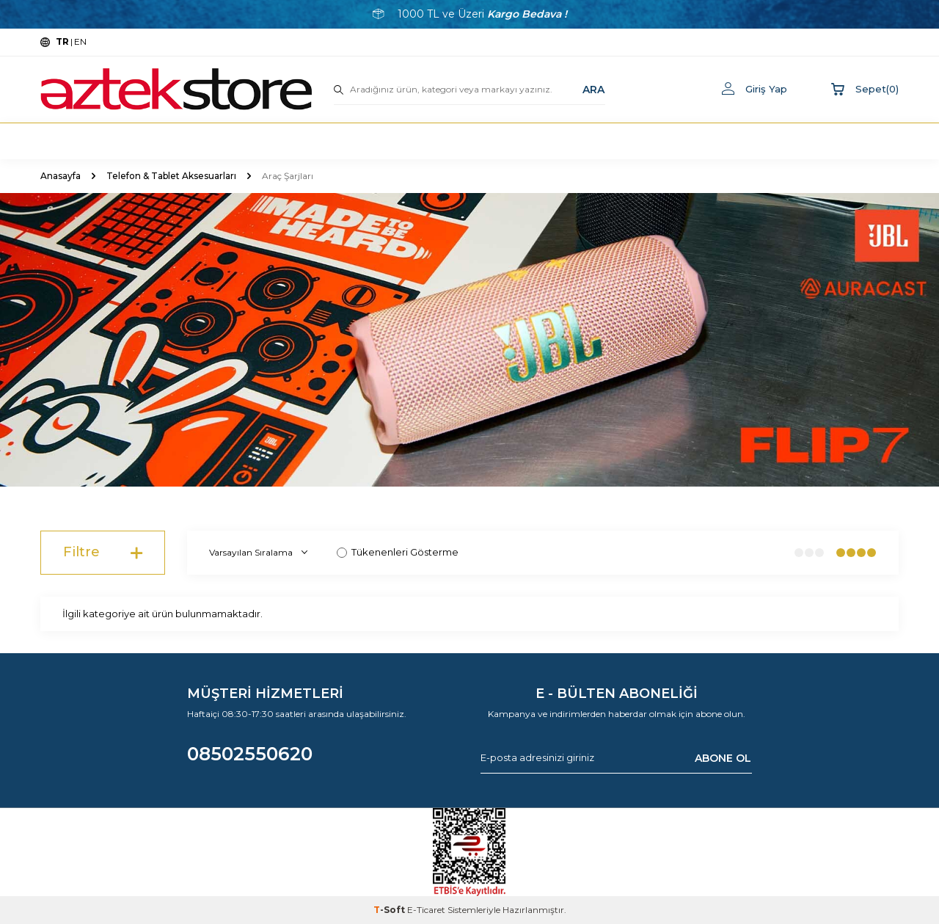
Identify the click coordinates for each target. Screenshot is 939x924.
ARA (593, 88)
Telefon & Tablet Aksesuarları (171, 175)
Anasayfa (60, 175)
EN (80, 41)
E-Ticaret (426, 909)
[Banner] (469, 340)
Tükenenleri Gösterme (397, 552)
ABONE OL (723, 757)
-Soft (390, 909)
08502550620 (250, 754)
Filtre (102, 552)
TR (62, 41)
